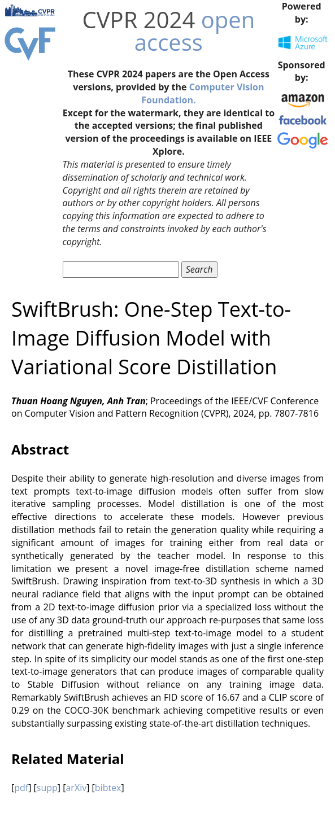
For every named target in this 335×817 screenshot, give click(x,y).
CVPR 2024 (138, 19)
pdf (21, 787)
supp (47, 787)
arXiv (76, 787)
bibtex (108, 787)
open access (194, 31)
